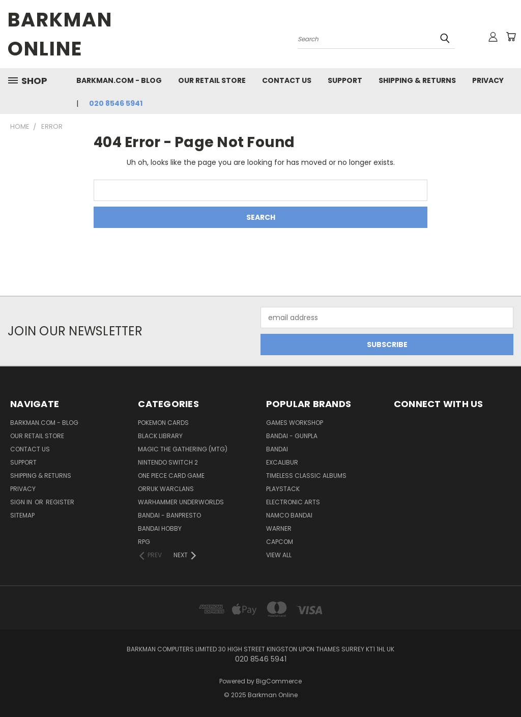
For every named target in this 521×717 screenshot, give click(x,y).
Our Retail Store (212, 80)
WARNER (279, 528)
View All (279, 555)
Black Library (160, 436)
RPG (144, 541)
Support (345, 80)
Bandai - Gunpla (291, 436)
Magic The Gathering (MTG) (182, 449)
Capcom (279, 541)
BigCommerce (279, 681)
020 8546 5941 (115, 103)
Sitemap (22, 515)
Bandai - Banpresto (169, 515)
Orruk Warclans (166, 488)
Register (60, 502)
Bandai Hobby (160, 528)
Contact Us (286, 80)
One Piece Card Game (171, 475)
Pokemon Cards (163, 422)
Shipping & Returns (417, 80)
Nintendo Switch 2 (168, 462)
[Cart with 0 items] (511, 37)
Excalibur (282, 462)
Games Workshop (294, 422)
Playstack (283, 488)
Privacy (488, 80)
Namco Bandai (289, 515)
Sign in (22, 502)
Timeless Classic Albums (306, 475)
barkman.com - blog (119, 80)
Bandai (277, 449)
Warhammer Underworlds (181, 502)
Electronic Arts (293, 502)
